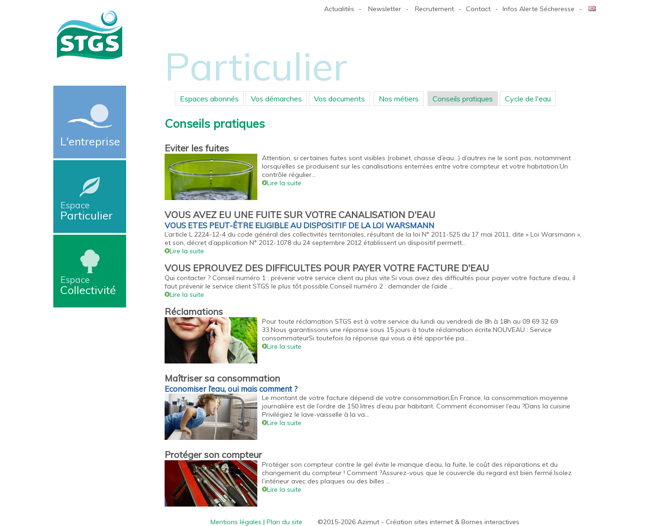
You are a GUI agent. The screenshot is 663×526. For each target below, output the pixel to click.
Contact (478, 9)
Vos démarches (276, 98)
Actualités (339, 9)
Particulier (89, 211)
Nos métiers (399, 98)
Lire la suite (281, 183)
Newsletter (384, 9)
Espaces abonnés (209, 98)
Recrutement (434, 9)
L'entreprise (90, 141)
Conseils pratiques (463, 98)
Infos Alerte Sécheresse (538, 9)
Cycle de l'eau (528, 98)
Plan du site (284, 522)
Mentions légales (235, 522)
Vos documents (339, 98)
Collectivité (89, 285)
